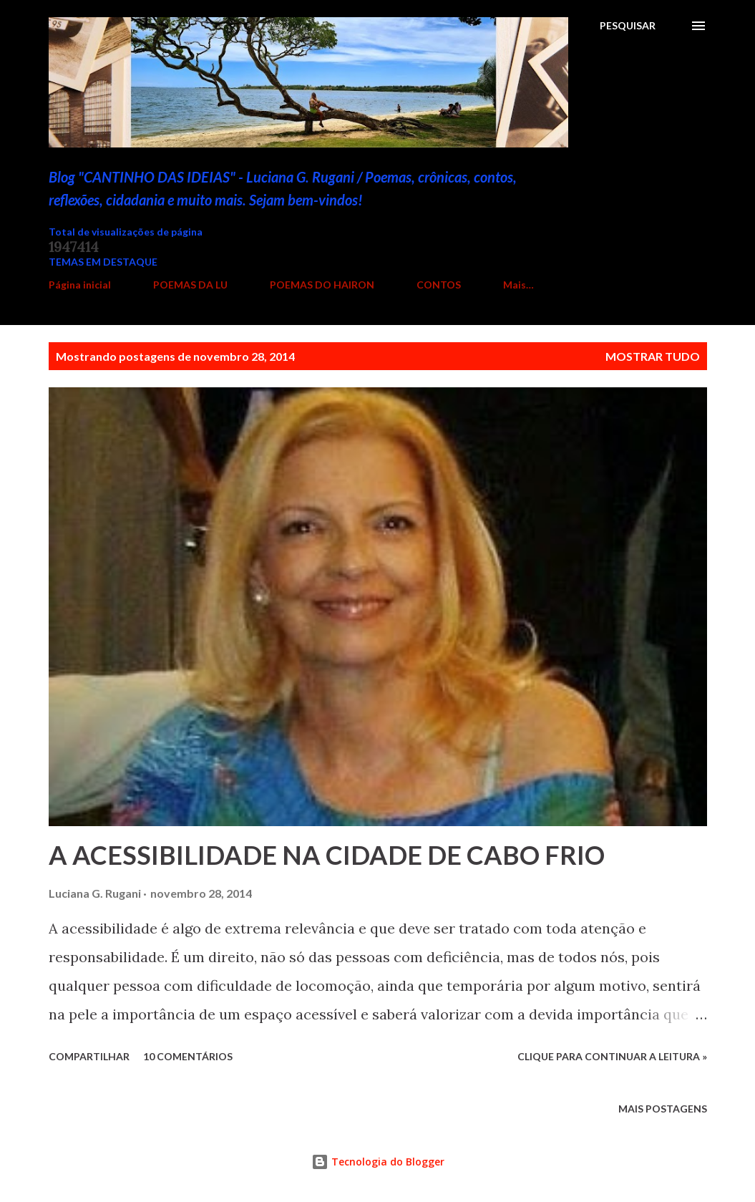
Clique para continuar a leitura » (612, 1056)
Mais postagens (662, 1108)
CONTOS (439, 284)
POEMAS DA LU (190, 284)
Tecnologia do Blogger (377, 1161)
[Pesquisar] (628, 25)
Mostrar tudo (652, 356)
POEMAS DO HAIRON (322, 284)
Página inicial (80, 284)
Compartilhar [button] (89, 1056)
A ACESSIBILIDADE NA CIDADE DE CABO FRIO (327, 855)
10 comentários (188, 1056)
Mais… (518, 284)
